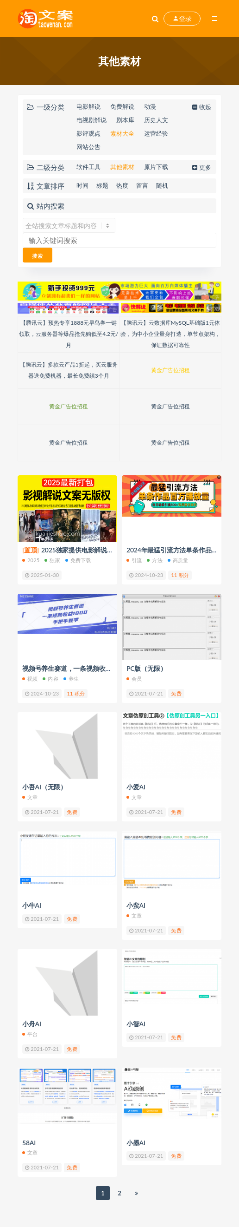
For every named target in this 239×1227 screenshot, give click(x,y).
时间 (82, 185)
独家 (52, 560)
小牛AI (31, 905)
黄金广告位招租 (170, 370)
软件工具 (88, 167)
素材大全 (122, 133)
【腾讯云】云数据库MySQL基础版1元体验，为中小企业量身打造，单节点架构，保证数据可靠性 (170, 333)
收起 (200, 107)
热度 (122, 185)
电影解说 (88, 106)
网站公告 (88, 147)
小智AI (135, 1024)
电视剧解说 (91, 120)
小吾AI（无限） (44, 787)
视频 (30, 679)
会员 (134, 679)
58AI (29, 1143)
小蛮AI (135, 905)
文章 (30, 797)
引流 (134, 560)
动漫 (150, 106)
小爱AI (135, 787)
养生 (71, 679)
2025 (30, 560)
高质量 (178, 560)
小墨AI (135, 1143)
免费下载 (78, 560)
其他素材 (122, 167)
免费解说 (122, 106)
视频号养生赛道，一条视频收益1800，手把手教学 (93, 668)
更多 (200, 167)
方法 (154, 560)
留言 (142, 185)
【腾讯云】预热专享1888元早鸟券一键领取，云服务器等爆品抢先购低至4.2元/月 (68, 333)
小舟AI (31, 1024)
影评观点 (88, 133)
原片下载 (156, 167)
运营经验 (156, 133)
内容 (50, 679)
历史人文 (156, 120)
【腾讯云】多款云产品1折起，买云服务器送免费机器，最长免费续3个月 (69, 370)
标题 (102, 185)
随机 (162, 185)
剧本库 (125, 120)
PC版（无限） (146, 668)
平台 (30, 1034)
